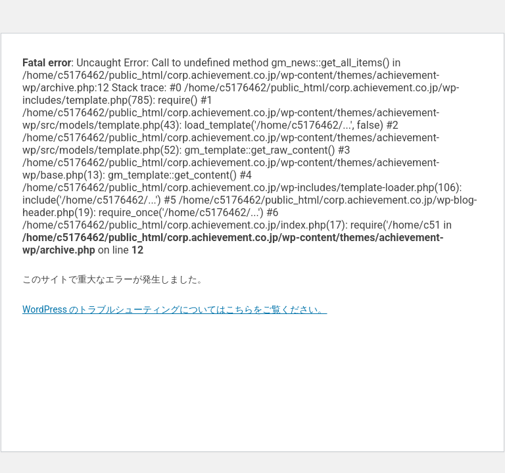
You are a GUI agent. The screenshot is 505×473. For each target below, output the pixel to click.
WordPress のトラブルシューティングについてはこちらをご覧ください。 (174, 309)
